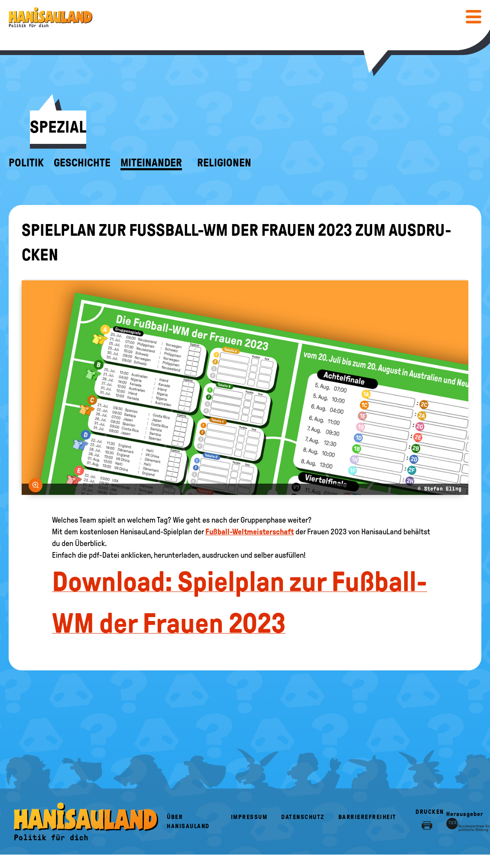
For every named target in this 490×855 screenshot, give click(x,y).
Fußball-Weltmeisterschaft (249, 531)
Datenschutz (303, 817)
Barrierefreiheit (367, 817)
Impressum (249, 817)
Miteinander (151, 163)
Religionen (224, 163)
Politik (26, 163)
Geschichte (82, 163)
